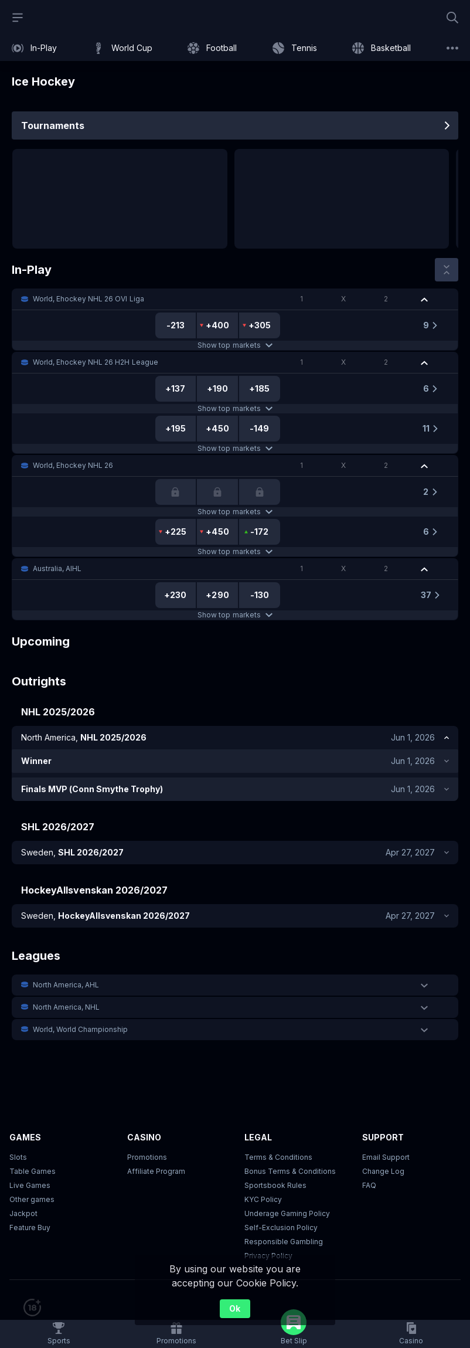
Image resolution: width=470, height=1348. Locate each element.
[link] (34, 48)
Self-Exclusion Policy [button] (281, 1227)
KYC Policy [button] (263, 1199)
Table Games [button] (32, 1171)
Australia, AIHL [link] (57, 568)
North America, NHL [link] (66, 1007)
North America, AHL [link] (66, 984)
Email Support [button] (386, 1157)
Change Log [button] (383, 1171)
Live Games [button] (29, 1185)
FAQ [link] (369, 1185)
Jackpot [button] (23, 1213)
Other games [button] (32, 1199)
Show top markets (234, 345)
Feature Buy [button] (29, 1227)
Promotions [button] (147, 1157)
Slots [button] (18, 1157)
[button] (235, 299)
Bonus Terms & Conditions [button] (290, 1171)
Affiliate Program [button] (156, 1171)
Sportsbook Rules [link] (275, 1185)
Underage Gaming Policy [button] (287, 1213)
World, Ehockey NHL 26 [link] (73, 465)
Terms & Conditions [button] (278, 1157)
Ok (234, 1308)
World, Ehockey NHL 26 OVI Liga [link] (88, 298)
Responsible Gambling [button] (283, 1241)
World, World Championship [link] (80, 1029)
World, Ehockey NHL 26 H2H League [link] (95, 362)
